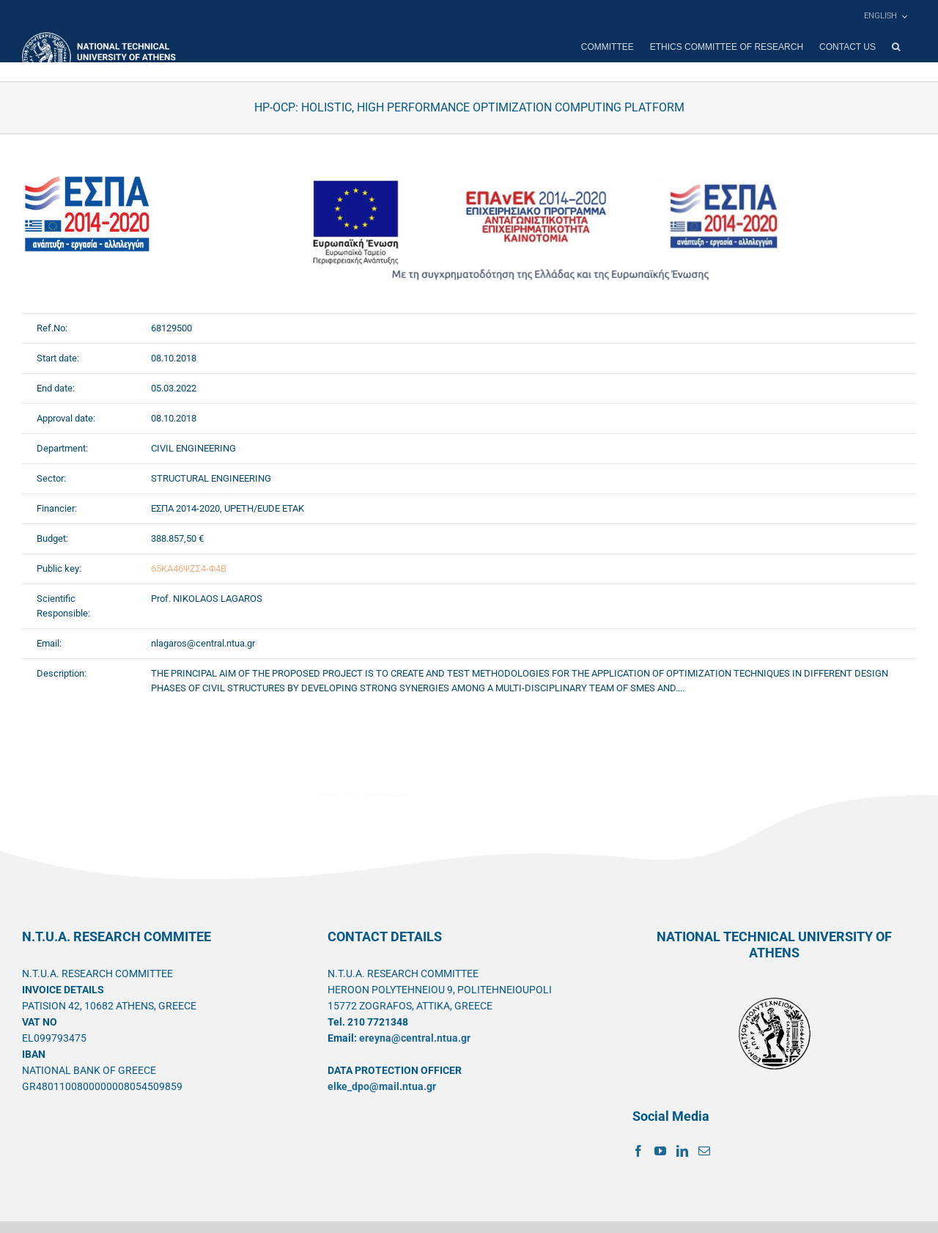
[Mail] (704, 1151)
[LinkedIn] (682, 1151)
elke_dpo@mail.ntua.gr (382, 1086)
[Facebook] (638, 1151)
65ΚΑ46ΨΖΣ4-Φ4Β (188, 568)
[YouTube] (660, 1151)
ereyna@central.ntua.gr (414, 1038)
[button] (896, 47)
